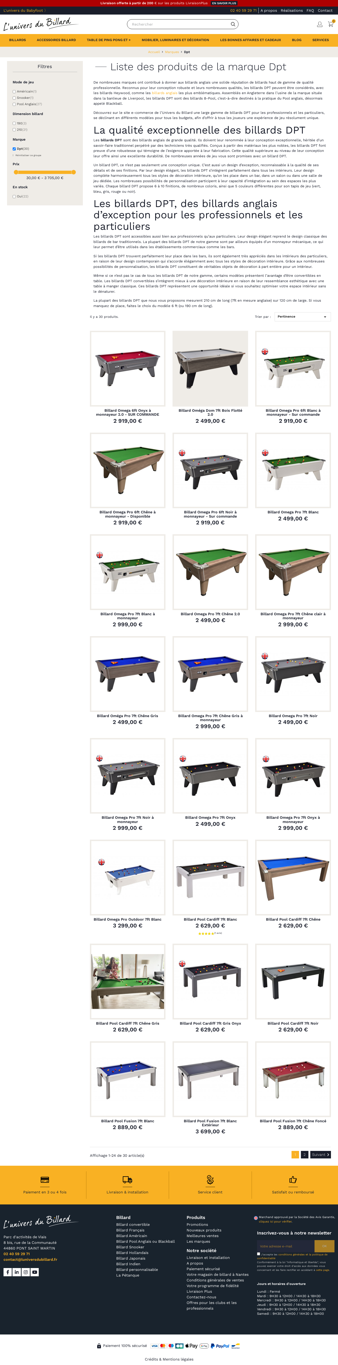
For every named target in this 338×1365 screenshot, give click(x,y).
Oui (22, 196)
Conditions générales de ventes (215, 1280)
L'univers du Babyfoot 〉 (26, 10)
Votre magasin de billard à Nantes (218, 1274)
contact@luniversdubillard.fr (30, 1259)
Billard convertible (133, 1224)
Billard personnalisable (137, 1269)
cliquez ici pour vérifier (275, 1221)
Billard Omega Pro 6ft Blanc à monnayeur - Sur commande (293, 412)
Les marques (198, 1241)
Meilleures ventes (203, 1236)
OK (324, 1246)
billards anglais (164, 93)
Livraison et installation (208, 1257)
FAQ (310, 10)
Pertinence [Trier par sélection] (303, 317)
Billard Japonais (130, 1258)
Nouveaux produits (204, 1230)
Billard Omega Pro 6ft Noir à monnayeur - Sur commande (210, 514)
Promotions (197, 1224)
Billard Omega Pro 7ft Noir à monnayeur (128, 819)
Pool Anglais (29, 104)
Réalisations (292, 10)
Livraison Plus (199, 1291)
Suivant (321, 1154)
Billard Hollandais (132, 1252)
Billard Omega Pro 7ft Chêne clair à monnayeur (293, 616)
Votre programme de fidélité (213, 1286)
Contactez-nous (201, 1297)
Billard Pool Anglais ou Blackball (145, 1241)
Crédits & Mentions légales (169, 1359)
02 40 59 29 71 (243, 10)
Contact (325, 10)
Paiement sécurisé (203, 1269)
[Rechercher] (182, 24)
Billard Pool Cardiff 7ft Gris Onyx (210, 1023)
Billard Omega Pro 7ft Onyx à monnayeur (293, 819)
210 (22, 129)
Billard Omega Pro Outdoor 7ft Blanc (127, 919)
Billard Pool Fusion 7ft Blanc (127, 1121)
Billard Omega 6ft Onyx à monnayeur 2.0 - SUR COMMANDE (127, 412)
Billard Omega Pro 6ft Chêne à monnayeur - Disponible (128, 514)
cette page (322, 1270)
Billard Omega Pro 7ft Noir (293, 716)
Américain (27, 91)
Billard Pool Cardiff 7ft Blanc (210, 919)
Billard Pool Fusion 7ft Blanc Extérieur (210, 1123)
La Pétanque (127, 1275)
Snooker (25, 98)
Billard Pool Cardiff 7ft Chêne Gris (127, 1023)
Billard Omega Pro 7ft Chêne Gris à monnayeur (210, 718)
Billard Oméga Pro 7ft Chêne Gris (127, 716)
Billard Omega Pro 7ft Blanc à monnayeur (127, 616)
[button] (320, 40)
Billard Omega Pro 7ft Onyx (210, 817)
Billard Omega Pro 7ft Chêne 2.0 (210, 614)
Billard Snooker (130, 1247)
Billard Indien (128, 1264)
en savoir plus (224, 3)
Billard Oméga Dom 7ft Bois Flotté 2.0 (210, 412)
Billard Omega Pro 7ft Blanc (293, 512)
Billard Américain (131, 1236)
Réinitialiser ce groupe (28, 155)
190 (22, 123)
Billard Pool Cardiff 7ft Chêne (293, 919)
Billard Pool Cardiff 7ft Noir (293, 1023)
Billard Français (130, 1230)
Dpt (23, 148)
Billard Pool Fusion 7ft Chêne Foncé (293, 1121)
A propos (269, 10)
